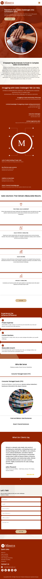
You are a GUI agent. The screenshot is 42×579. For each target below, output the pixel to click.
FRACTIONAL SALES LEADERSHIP (21, 209)
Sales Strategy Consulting (7, 557)
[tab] (21, 374)
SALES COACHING (21, 256)
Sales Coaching (4, 554)
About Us (3, 552)
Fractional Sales (4, 556)
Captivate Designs (34, 576)
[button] (39, 3)
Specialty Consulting (5, 559)
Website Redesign (25, 576)
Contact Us (3, 561)
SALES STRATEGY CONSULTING (21, 233)
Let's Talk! (5, 491)
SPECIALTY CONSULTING (21, 280)
